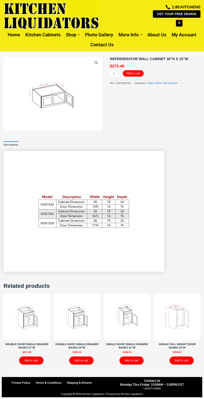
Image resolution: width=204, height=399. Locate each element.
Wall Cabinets (170, 83)
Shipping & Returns (79, 382)
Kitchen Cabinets (43, 34)
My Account (184, 34)
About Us (156, 34)
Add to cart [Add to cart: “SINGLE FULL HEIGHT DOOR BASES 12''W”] (181, 360)
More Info (130, 34)
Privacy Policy (21, 382)
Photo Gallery (99, 34)
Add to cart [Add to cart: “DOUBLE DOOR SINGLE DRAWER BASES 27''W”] (31, 360)
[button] (96, 62)
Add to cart (133, 73)
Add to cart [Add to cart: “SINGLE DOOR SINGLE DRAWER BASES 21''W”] (131, 360)
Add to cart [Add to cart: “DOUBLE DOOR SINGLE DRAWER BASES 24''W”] (81, 360)
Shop (73, 34)
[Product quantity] (115, 73)
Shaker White (154, 83)
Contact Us (102, 44)
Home (14, 34)
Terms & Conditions (48, 382)
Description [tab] (11, 144)
